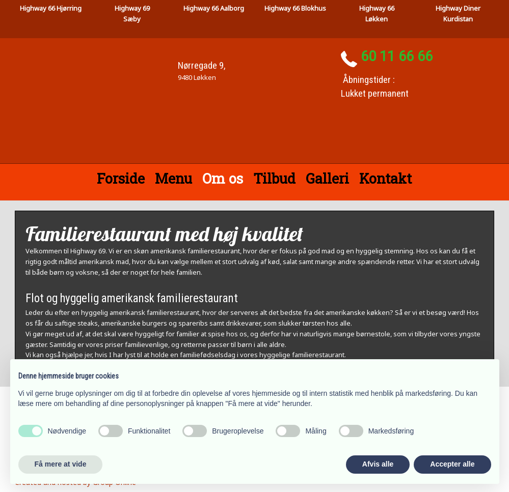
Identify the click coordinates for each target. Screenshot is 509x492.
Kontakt (385, 178)
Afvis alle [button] (377, 464)
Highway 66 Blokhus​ (295, 8)
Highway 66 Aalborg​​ (213, 8)
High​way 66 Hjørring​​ (51, 8)
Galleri (327, 178)
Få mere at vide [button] (61, 464)
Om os (222, 178)
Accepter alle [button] (452, 464)
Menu (173, 178)
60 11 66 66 (397, 56)
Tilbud (274, 178)
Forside (121, 178)
